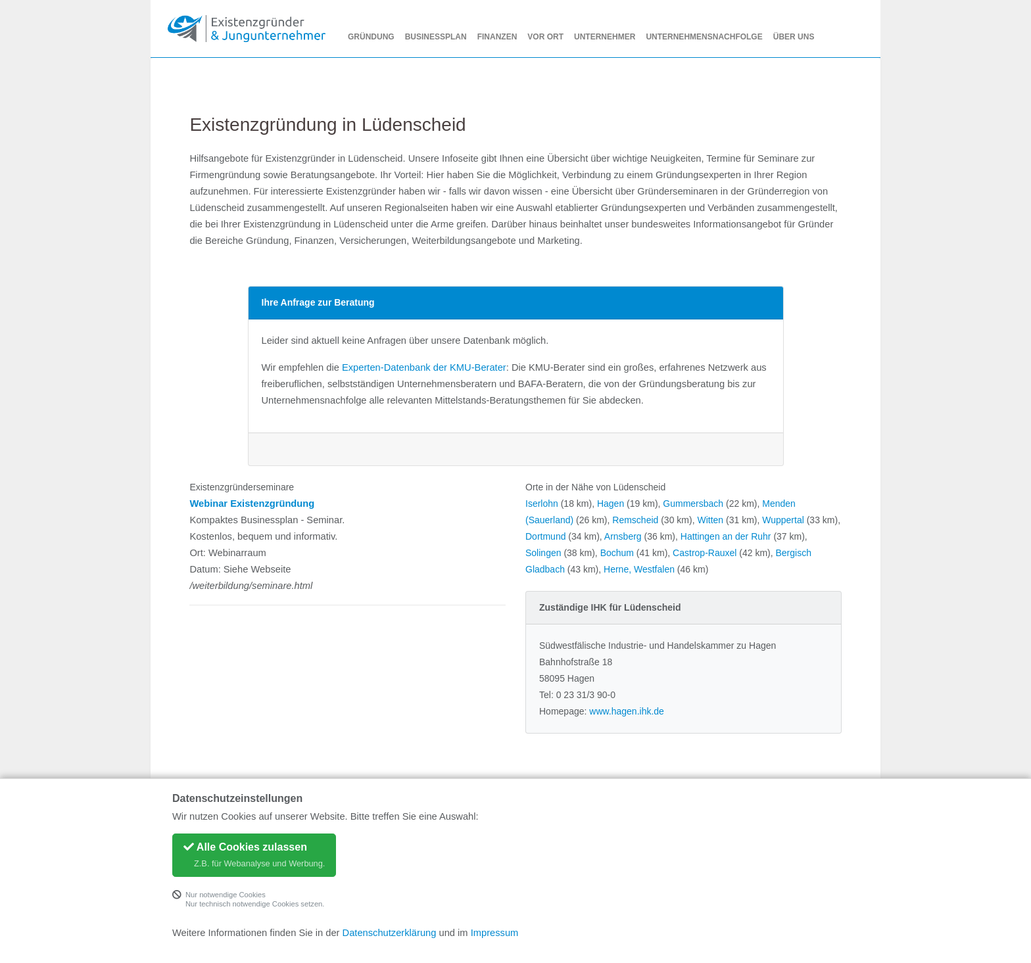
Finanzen (497, 36)
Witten (710, 520)
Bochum (617, 553)
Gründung (371, 36)
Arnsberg (623, 536)
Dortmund (545, 536)
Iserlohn (541, 503)
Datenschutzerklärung (390, 933)
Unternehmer (604, 36)
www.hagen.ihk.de (626, 711)
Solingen (543, 553)
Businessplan (436, 36)
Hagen (610, 503)
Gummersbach (693, 503)
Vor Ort (545, 36)
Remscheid (635, 520)
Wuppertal (783, 520)
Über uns (794, 36)
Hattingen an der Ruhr (726, 536)
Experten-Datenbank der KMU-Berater (424, 367)
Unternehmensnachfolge (704, 36)
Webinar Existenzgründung (251, 503)
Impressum (495, 933)
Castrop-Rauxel (704, 553)
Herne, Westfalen (639, 569)
